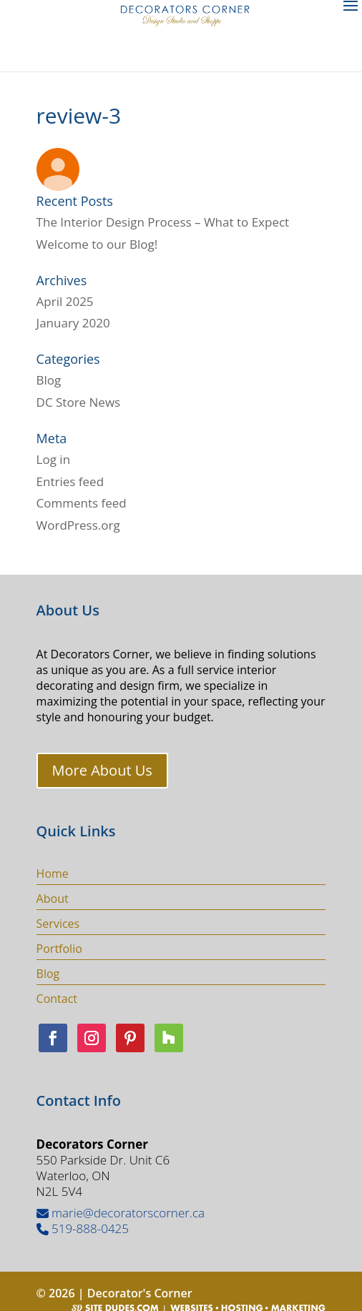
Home (52, 873)
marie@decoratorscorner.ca (120, 1212)
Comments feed (81, 503)
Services (58, 923)
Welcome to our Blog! (97, 244)
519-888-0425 (82, 1228)
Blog (49, 380)
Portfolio (59, 948)
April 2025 (65, 301)
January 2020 (73, 323)
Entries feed (70, 481)
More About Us (102, 770)
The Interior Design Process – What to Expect (163, 222)
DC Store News (78, 402)
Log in (53, 459)
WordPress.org (78, 525)
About (52, 898)
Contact (56, 998)
